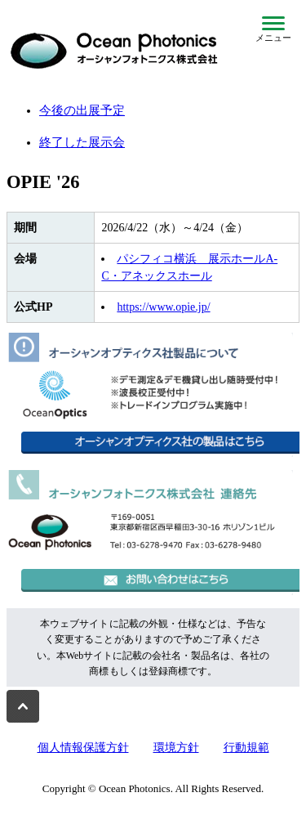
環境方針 (176, 747)
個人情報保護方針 (83, 747)
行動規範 (246, 747)
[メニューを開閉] (273, 29)
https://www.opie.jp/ (163, 307)
